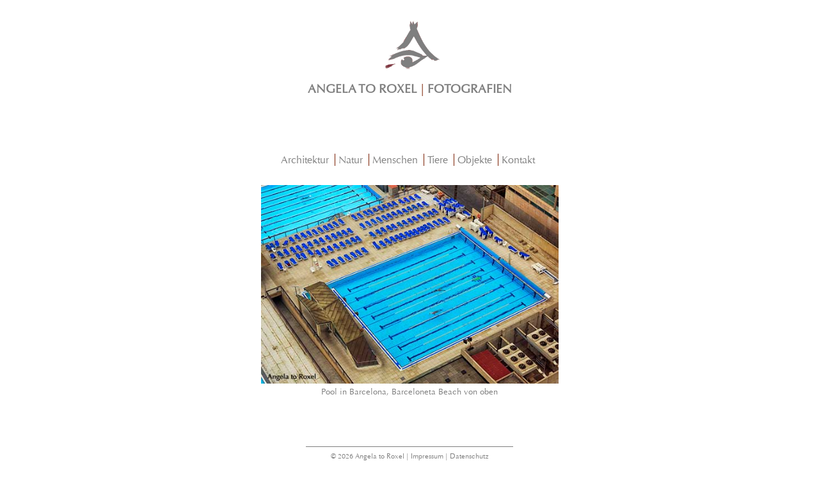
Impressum (427, 456)
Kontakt (518, 160)
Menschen (395, 160)
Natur (350, 160)
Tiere (437, 160)
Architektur (305, 160)
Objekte (474, 160)
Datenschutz (469, 456)
